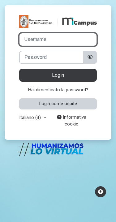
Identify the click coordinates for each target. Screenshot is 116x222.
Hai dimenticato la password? (58, 89)
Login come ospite (58, 103)
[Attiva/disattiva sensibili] (90, 57)
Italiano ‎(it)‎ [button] (30, 117)
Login (58, 75)
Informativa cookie (71, 120)
